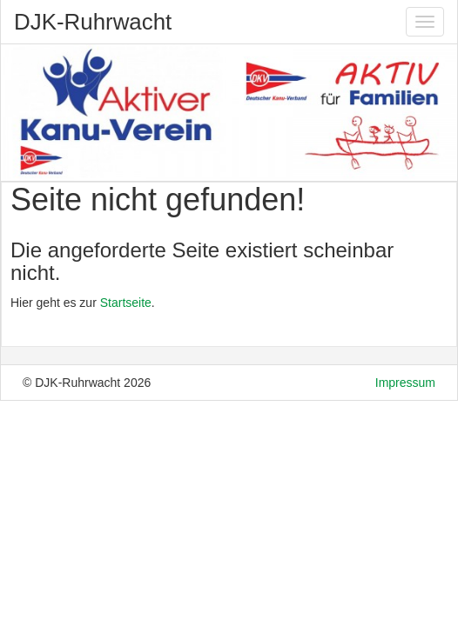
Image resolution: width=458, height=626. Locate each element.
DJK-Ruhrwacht (93, 22)
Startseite (126, 303)
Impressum (405, 383)
